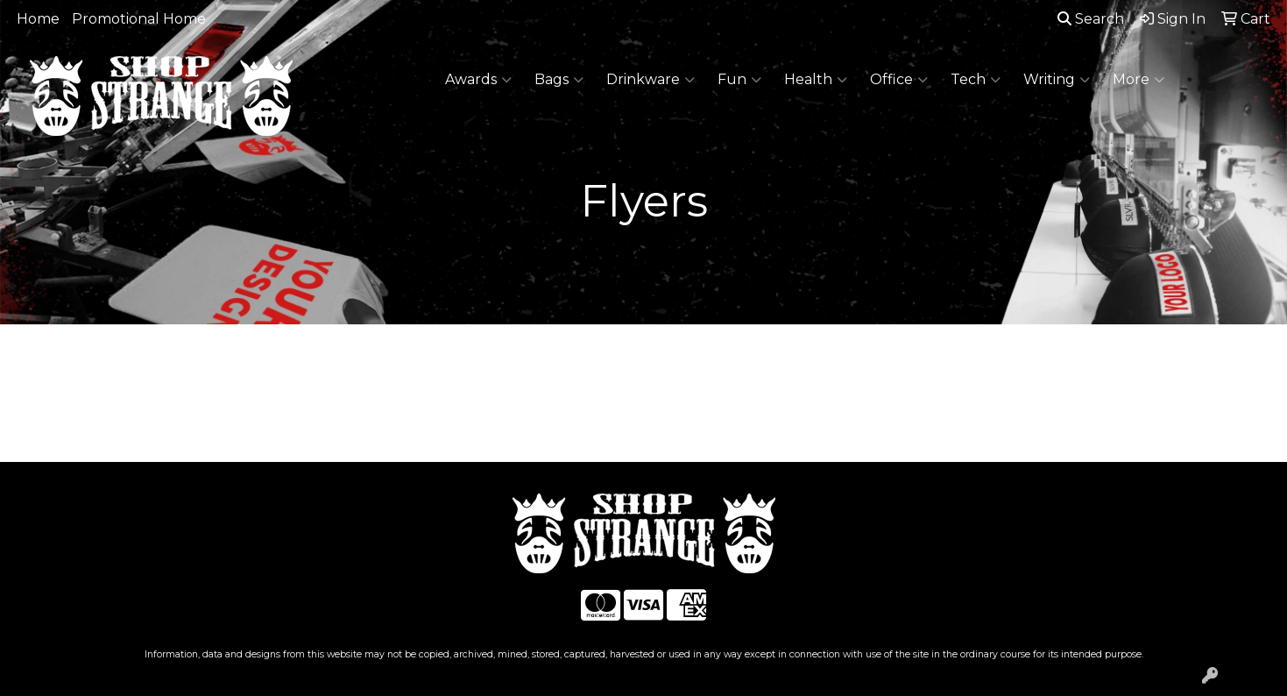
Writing (1056, 79)
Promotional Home (139, 19)
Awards (478, 79)
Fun (739, 79)
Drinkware (650, 79)
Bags (558, 79)
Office (899, 79)
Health (815, 79)
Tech (976, 79)
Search (1090, 19)
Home (38, 19)
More (1138, 79)
